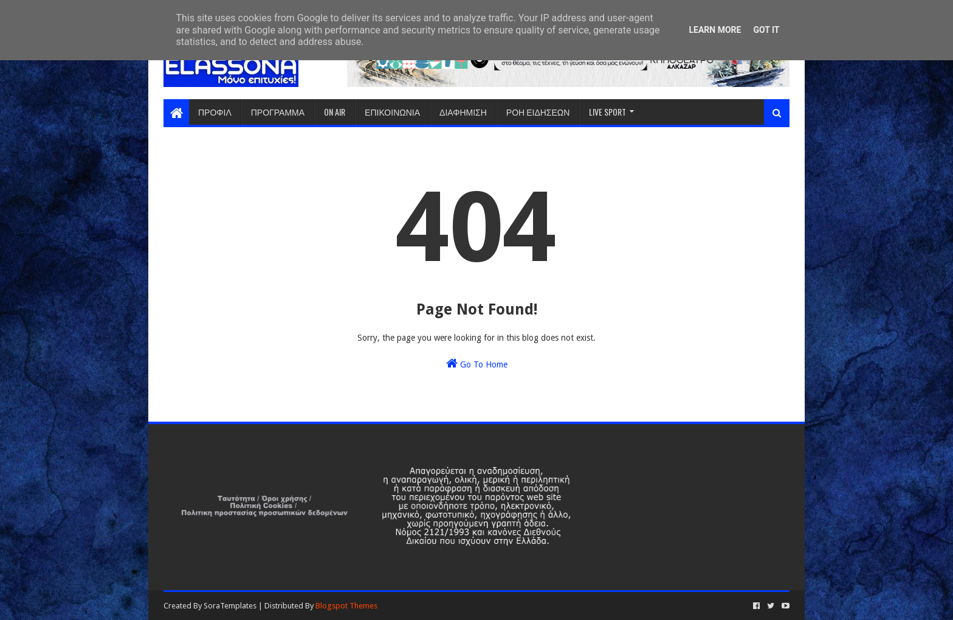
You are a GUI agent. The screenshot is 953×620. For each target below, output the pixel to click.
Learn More (715, 30)
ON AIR (334, 111)
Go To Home (476, 363)
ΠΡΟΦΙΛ (215, 111)
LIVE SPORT (607, 111)
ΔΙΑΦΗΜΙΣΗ (463, 111)
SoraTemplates (230, 605)
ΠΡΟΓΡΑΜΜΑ (277, 111)
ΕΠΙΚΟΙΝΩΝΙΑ (392, 111)
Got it (766, 30)
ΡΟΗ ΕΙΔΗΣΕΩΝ (538, 111)
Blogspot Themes (346, 605)
